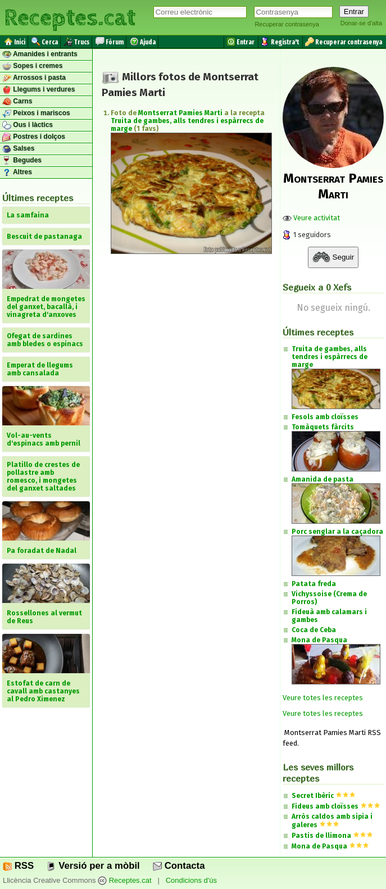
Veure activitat (311, 218)
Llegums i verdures (38, 89)
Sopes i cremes (32, 66)
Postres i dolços (33, 137)
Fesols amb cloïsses (325, 417)
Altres (17, 172)
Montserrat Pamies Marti (180, 113)
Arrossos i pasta (34, 78)
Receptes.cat (69, 16)
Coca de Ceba (314, 630)
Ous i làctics (27, 125)
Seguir (333, 257)
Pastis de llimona (321, 836)
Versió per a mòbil (93, 865)
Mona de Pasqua (319, 846)
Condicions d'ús (191, 881)
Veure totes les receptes (323, 697)
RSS (18, 865)
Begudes (22, 160)
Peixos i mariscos (36, 113)
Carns (17, 101)
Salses (18, 148)
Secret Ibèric (313, 796)
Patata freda (314, 584)
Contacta (179, 865)
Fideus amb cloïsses (325, 806)
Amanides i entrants (40, 54)
